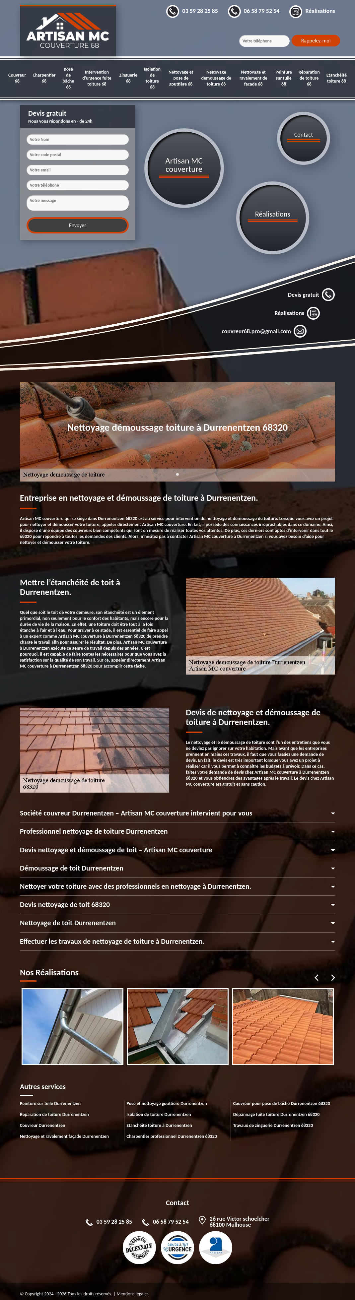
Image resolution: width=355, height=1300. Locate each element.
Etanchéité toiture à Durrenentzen (159, 1120)
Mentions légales (132, 1288)
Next (333, 972)
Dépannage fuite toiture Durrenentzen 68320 (276, 1109)
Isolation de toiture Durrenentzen (158, 1109)
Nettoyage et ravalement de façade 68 (253, 78)
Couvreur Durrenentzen (42, 1120)
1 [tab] (177, 473)
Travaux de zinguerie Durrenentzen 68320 (273, 1120)
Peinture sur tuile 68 (283, 78)
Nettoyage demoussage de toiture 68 (216, 78)
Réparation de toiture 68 (309, 78)
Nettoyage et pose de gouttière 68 (181, 78)
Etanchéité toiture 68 (336, 78)
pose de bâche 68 (68, 78)
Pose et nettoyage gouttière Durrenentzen (166, 1098)
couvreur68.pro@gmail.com (264, 326)
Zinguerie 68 (128, 78)
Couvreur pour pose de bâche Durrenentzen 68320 (281, 1098)
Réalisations (297, 308)
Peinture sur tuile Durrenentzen (50, 1098)
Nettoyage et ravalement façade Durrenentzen (64, 1131)
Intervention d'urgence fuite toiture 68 (96, 78)
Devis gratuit (311, 289)
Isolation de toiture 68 (152, 78)
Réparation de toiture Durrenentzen (54, 1109)
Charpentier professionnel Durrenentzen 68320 (171, 1131)
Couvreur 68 (17, 78)
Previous (317, 972)
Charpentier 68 (44, 78)
